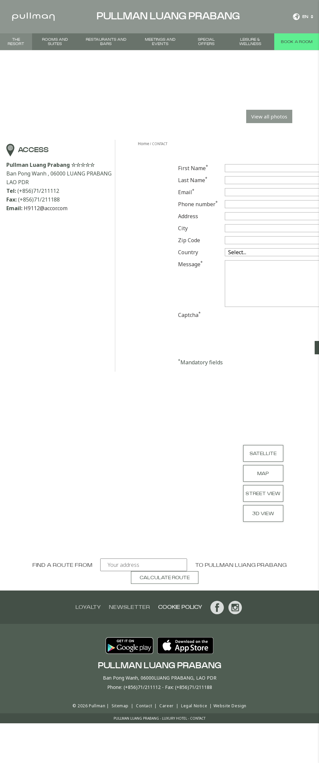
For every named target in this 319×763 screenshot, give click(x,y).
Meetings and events (160, 42)
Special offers (206, 42)
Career (166, 706)
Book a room (296, 42)
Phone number (198, 204)
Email (186, 192)
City (183, 228)
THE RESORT (16, 42)
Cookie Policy (180, 607)
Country (188, 252)
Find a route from (62, 565)
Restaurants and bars (106, 42)
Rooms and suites (55, 42)
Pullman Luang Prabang (246, 565)
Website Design (230, 706)
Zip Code (189, 240)
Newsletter (129, 607)
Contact (144, 706)
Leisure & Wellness (250, 42)
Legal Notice (194, 706)
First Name (193, 168)
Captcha (189, 315)
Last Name (192, 180)
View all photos (269, 116)
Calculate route (165, 578)
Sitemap (120, 706)
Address (188, 216)
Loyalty (88, 607)
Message (190, 264)
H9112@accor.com (45, 208)
